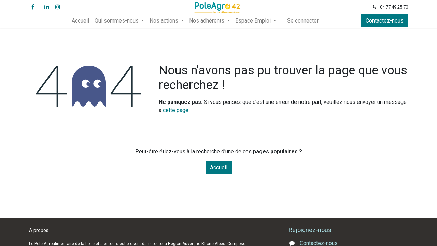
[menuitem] (80, 21)
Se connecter (303, 20)
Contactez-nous (385, 20)
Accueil (218, 167)
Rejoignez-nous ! (312, 229)
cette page (175, 110)
